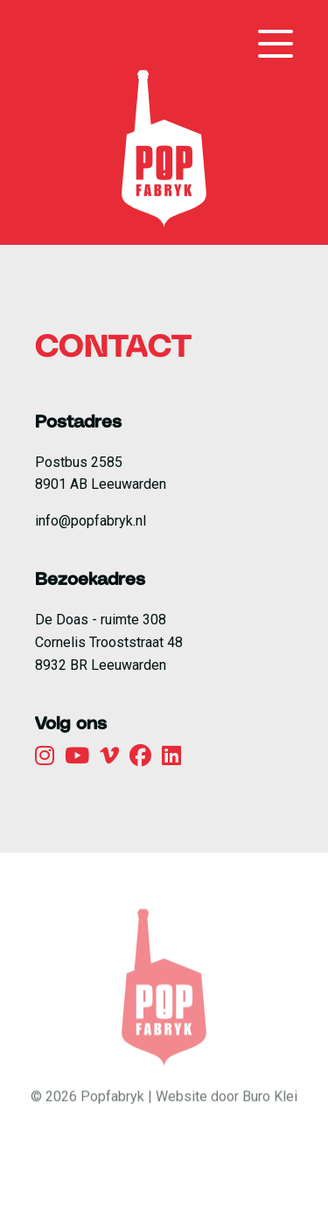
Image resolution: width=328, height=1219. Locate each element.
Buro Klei (269, 1115)
